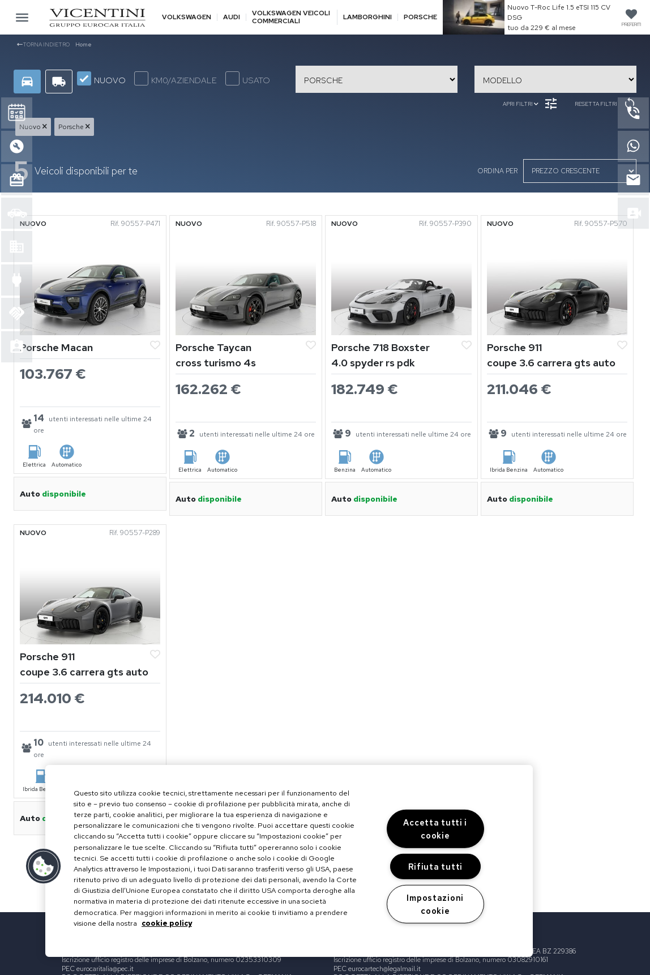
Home (83, 44)
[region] (289, 861)
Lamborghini (367, 17)
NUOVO (101, 78)
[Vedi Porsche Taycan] (246, 282)
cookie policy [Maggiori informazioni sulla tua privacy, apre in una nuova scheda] (167, 923)
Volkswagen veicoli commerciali (291, 17)
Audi (231, 17)
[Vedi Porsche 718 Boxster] (401, 282)
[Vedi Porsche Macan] (90, 282)
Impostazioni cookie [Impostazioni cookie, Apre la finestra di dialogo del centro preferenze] (435, 904)
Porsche (420, 17)
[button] (43, 866)
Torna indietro (43, 44)
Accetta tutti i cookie (435, 829)
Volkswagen (186, 17)
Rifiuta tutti (435, 866)
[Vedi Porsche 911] (557, 282)
